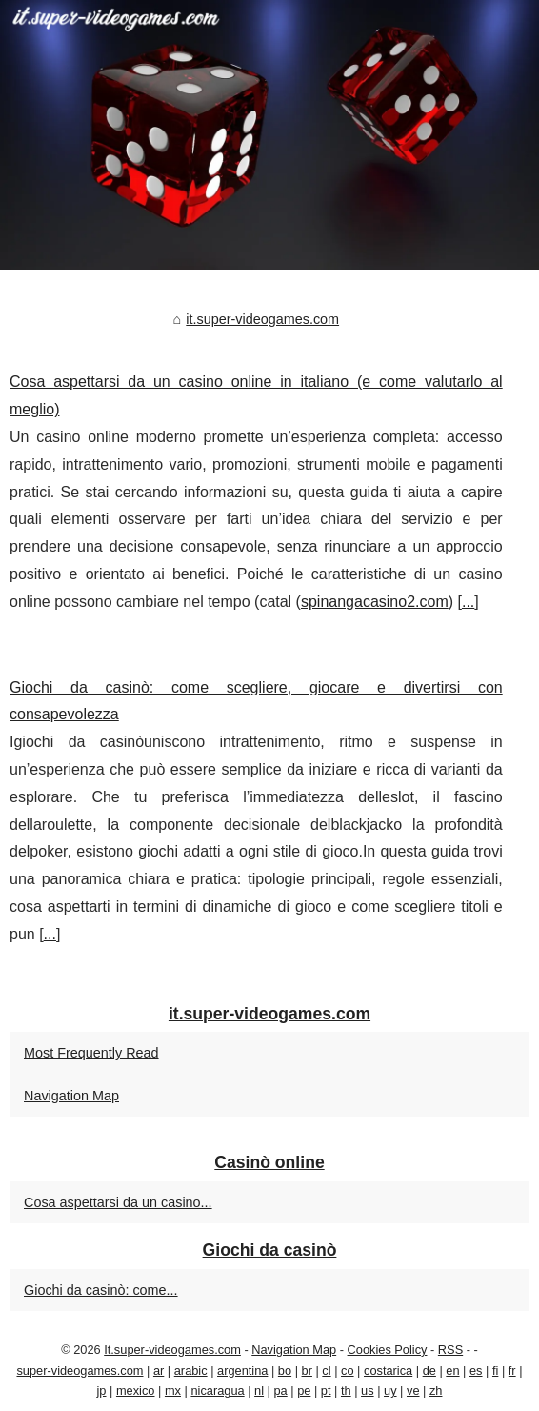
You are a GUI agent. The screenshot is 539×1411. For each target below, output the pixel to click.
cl (326, 1370)
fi (495, 1370)
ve (413, 1390)
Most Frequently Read (91, 1052)
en (452, 1370)
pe (303, 1390)
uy (390, 1390)
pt (326, 1390)
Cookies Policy (388, 1349)
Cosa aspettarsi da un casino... (118, 1202)
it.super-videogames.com (262, 319)
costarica (388, 1370)
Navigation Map (71, 1095)
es (476, 1370)
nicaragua (217, 1390)
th (346, 1390)
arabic (191, 1370)
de (429, 1370)
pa (280, 1390)
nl (259, 1390)
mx (173, 1390)
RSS (450, 1349)
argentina (242, 1370)
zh (436, 1390)
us (367, 1390)
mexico (135, 1390)
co (347, 1370)
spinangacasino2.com (375, 602)
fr (512, 1370)
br (307, 1370)
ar (158, 1370)
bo (284, 1370)
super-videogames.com (79, 1370)
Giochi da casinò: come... (101, 1290)
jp (102, 1390)
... (468, 602)
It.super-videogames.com (172, 1349)
